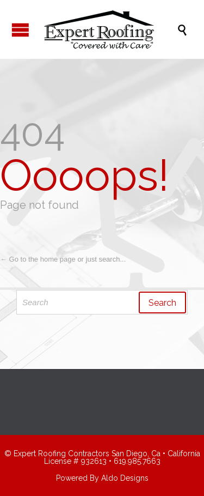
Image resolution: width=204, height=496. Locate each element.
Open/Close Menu (20, 29)
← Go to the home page (38, 259)
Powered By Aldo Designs (102, 478)
